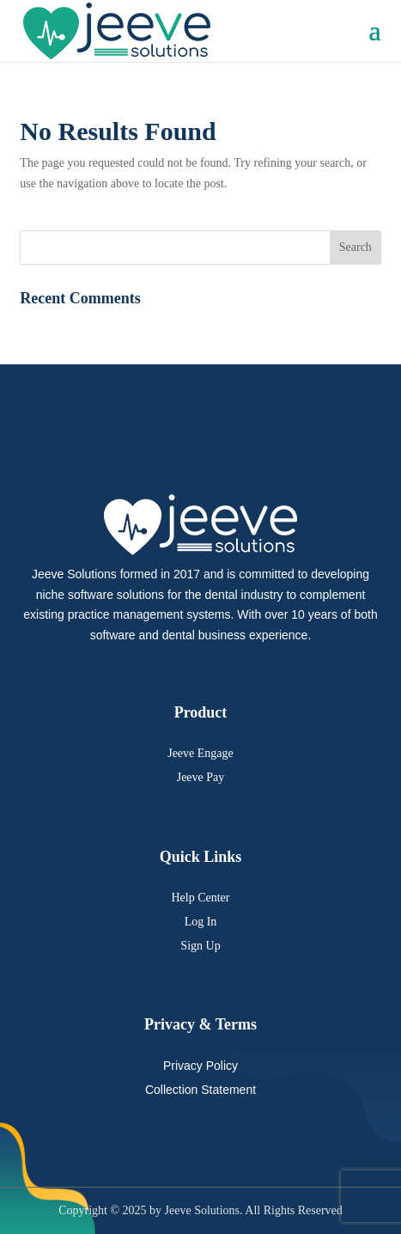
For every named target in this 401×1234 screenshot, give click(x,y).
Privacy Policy (200, 1065)
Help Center (200, 897)
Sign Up (200, 945)
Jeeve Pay (201, 777)
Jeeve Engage (200, 753)
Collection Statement (200, 1090)
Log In (201, 921)
